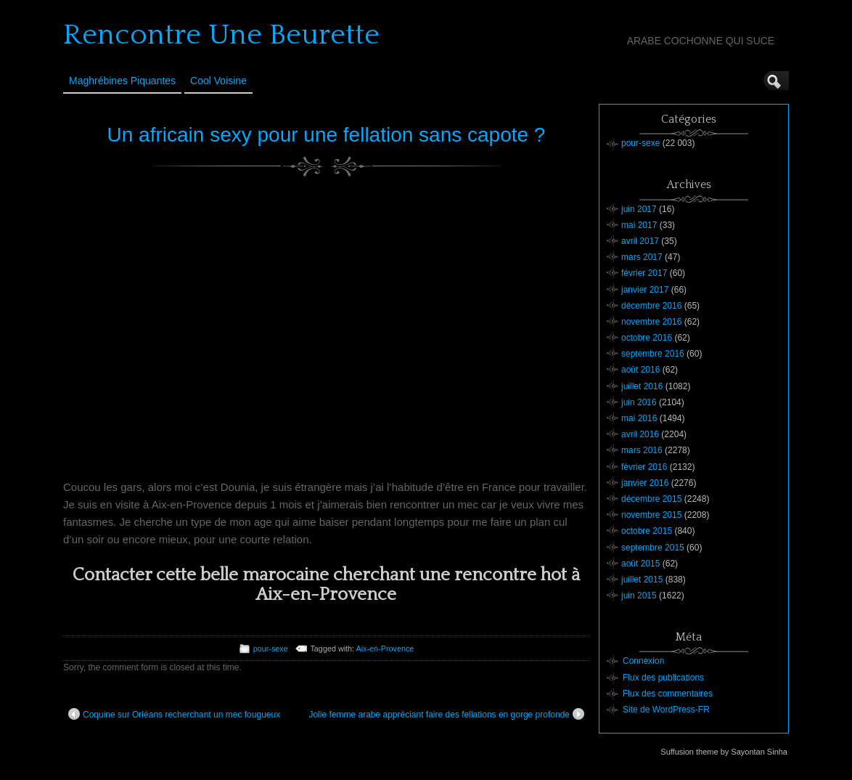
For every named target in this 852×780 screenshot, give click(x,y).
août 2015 (640, 563)
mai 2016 (639, 418)
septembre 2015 (652, 548)
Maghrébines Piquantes (122, 80)
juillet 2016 (642, 386)
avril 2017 (640, 241)
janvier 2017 (644, 290)
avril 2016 (640, 434)
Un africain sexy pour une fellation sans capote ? (326, 134)
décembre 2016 (651, 306)
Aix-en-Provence (385, 648)
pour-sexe (270, 648)
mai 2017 (639, 225)
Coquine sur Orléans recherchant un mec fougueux (174, 714)
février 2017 (644, 273)
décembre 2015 (651, 499)
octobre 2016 (646, 338)
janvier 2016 (644, 483)
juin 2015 (639, 595)
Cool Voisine (218, 80)
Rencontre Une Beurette (221, 35)
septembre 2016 (652, 354)
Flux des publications (663, 678)
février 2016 (644, 467)
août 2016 (640, 370)
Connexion (643, 661)
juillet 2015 (642, 579)
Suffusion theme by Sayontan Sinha (723, 751)
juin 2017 (639, 209)
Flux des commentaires (668, 693)
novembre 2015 (651, 515)
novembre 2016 (651, 322)
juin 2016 (639, 402)
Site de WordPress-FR (666, 709)
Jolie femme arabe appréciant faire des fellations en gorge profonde (446, 714)
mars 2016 (642, 450)
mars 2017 (642, 257)
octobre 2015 (646, 531)
